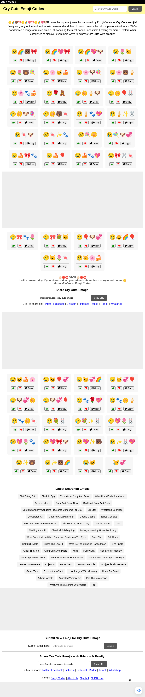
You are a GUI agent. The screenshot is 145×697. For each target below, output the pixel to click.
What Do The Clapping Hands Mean (87, 544)
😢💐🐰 (56, 421)
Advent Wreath (45, 578)
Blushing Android (37, 530)
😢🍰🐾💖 (88, 155)
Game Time (32, 571)
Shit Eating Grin (28, 496)
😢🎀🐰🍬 (121, 155)
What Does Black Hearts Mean (67, 557)
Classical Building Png (63, 530)
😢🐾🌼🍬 (24, 421)
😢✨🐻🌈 (57, 462)
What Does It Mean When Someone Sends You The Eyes (56, 537)
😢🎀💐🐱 (56, 237)
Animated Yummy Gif (70, 578)
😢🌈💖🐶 (91, 52)
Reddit (94, 303)
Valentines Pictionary (111, 550)
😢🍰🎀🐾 (24, 155)
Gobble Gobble (87, 516)
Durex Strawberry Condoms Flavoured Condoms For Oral (52, 510)
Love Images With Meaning (83, 571)
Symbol (84, 678)
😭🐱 (89, 462)
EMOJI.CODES (8, 2)
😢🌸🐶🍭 (89, 72)
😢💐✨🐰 (88, 421)
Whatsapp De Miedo (111, 510)
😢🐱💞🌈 (89, 379)
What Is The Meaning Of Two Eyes (106, 557)
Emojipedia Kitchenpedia (113, 564)
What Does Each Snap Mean (110, 496)
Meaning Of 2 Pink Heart (61, 516)
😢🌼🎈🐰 (121, 93)
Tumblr (104, 303)
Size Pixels (117, 544)
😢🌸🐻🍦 (122, 72)
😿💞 (119, 462)
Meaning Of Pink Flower (33, 557)
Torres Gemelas (109, 516)
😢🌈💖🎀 (57, 52)
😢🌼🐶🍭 (23, 114)
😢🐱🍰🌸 (23, 379)
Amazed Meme (42, 503)
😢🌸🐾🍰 (24, 93)
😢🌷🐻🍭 (23, 72)
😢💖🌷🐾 (23, 442)
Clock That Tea (31, 550)
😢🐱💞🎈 (122, 379)
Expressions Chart (53, 571)
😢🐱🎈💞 (56, 379)
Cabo (118, 523)
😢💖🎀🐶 (56, 442)
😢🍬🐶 (24, 135)
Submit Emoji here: (39, 645)
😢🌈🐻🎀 (24, 52)
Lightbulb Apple (30, 544)
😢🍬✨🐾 (56, 135)
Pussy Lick (89, 550)
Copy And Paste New (67, 503)
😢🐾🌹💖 (89, 400)
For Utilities (66, 564)
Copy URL (99, 298)
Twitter (47, 303)
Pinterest (83, 303)
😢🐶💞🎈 (56, 400)
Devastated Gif (35, 516)
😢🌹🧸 (56, 93)
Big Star (92, 510)
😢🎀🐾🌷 (23, 237)
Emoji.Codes (58, 678)
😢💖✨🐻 (89, 442)
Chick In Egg (48, 496)
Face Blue (97, 537)
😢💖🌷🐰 (121, 421)
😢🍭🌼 (87, 135)
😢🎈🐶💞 (89, 237)
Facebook (58, 303)
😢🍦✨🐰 (122, 114)
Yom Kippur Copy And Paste (75, 496)
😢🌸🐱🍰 (56, 72)
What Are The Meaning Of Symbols (67, 585)
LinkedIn (71, 303)
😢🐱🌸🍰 (89, 258)
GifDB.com (97, 678)
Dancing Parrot (102, 523)
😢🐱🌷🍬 (56, 258)
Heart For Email (110, 571)
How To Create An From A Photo (40, 523)
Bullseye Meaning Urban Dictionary (98, 530)
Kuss (75, 550)
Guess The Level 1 (53, 544)
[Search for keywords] (110, 9)
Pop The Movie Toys (96, 578)
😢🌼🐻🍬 (56, 114)
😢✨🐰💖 (122, 442)
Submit (110, 646)
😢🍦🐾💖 (89, 114)
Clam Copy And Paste (55, 550)
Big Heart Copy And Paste (96, 503)
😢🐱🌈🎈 (122, 237)
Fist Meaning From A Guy (76, 523)
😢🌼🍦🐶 (88, 93)
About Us (72, 678)
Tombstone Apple (86, 564)
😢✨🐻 (25, 462)
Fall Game (113, 537)
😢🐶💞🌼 (23, 400)
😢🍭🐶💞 (119, 135)
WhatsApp (116, 303)
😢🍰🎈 (56, 155)
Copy (30, 60)
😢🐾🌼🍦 (122, 400)
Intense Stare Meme (29, 564)
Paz (94, 585)
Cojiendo (50, 564)
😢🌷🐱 (122, 52)
